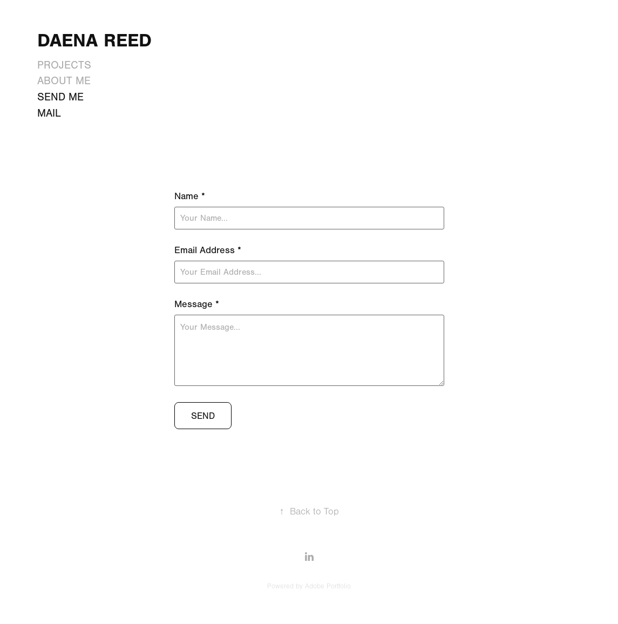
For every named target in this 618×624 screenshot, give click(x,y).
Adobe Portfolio (328, 586)
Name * (189, 196)
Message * (196, 304)
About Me (64, 80)
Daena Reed (94, 40)
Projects (64, 65)
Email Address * (207, 250)
